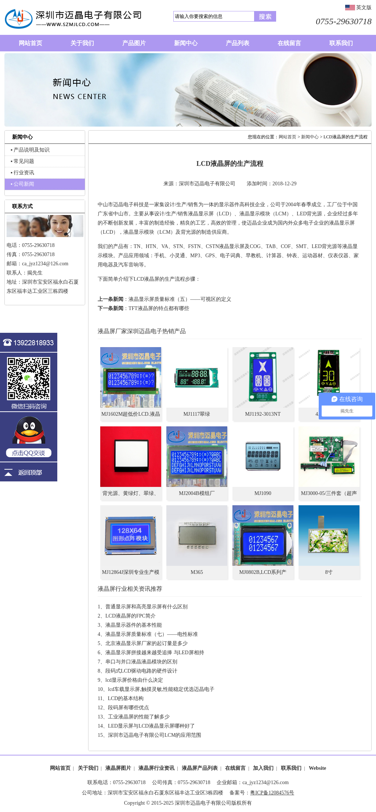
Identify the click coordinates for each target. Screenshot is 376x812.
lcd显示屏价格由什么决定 (134, 680)
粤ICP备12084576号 (272, 792)
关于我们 (88, 768)
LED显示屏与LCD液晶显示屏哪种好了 (151, 726)
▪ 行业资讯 (22, 172)
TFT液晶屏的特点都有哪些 (159, 308)
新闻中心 (310, 136)
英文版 (364, 7)
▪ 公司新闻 (22, 184)
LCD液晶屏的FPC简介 (130, 616)
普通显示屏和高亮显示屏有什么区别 (146, 606)
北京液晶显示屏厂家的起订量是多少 (146, 643)
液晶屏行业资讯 (156, 768)
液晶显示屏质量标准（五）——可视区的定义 (180, 299)
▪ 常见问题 (22, 161)
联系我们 (291, 768)
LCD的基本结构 (126, 698)
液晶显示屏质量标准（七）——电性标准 (151, 634)
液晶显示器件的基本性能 (133, 625)
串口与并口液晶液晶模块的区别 (141, 661)
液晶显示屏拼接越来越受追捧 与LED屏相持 (154, 652)
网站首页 (287, 136)
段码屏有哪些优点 (128, 707)
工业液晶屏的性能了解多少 (139, 717)
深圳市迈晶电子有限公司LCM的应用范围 (154, 735)
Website (317, 768)
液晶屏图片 (118, 768)
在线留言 (235, 768)
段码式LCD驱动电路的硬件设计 (141, 671)
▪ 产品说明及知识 (30, 150)
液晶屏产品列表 (200, 768)
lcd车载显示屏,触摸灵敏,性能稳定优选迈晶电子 (161, 689)
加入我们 (263, 768)
